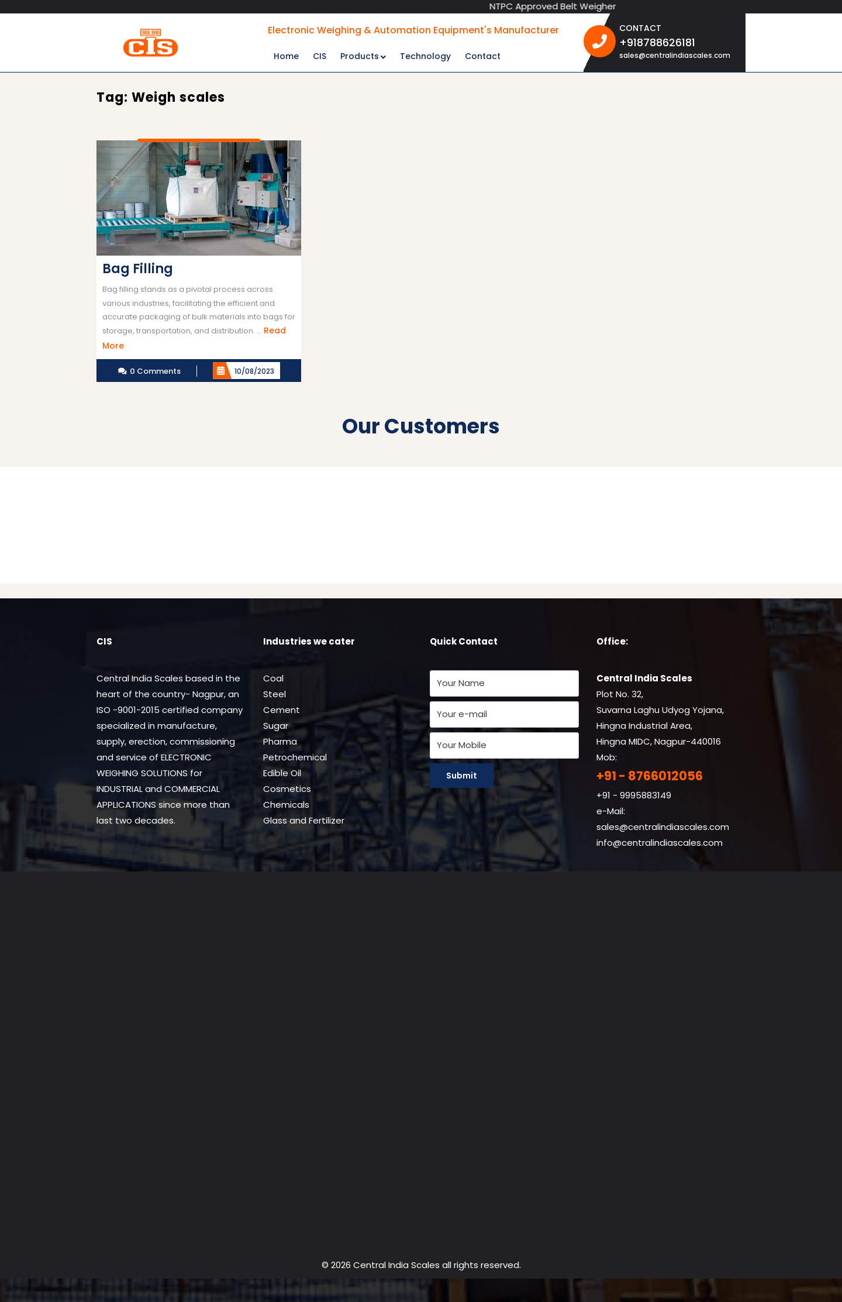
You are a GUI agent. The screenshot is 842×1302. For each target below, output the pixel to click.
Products (359, 56)
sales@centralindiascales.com (674, 55)
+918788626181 (678, 42)
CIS (319, 56)
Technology (425, 56)
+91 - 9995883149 (633, 795)
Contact (483, 56)
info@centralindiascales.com (659, 842)
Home (286, 56)
